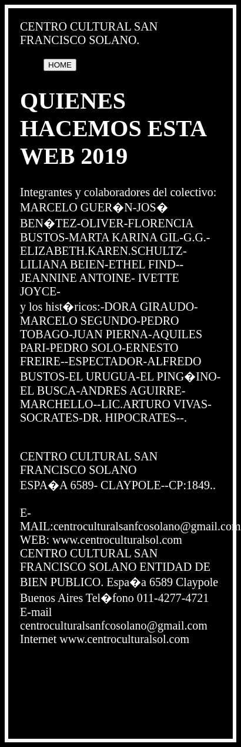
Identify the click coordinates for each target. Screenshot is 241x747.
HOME (60, 64)
